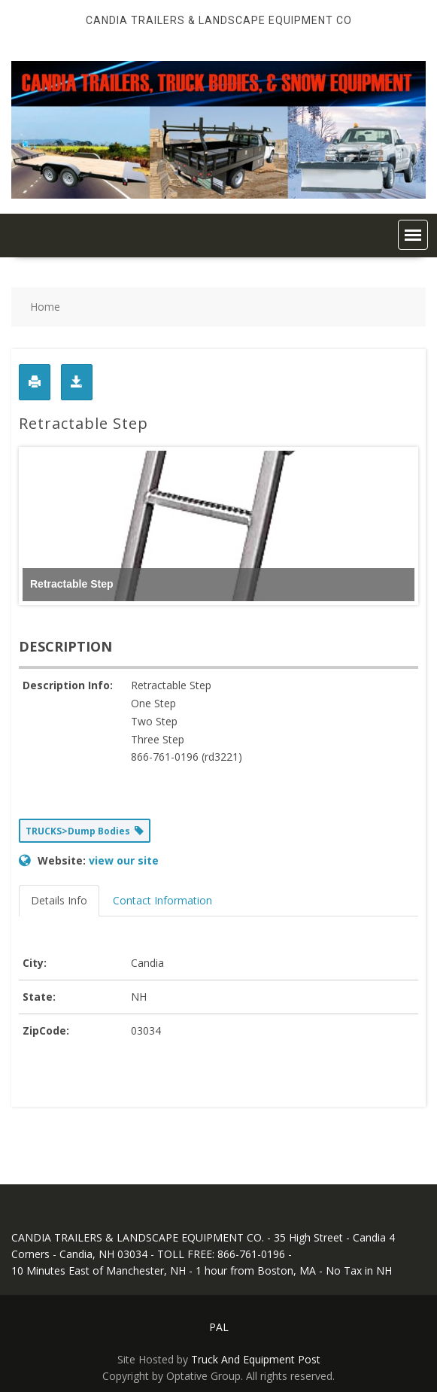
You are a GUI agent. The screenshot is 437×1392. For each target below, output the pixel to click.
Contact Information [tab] (162, 900)
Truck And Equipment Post (255, 1359)
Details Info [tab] (59, 900)
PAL (219, 1327)
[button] (413, 235)
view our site (124, 860)
